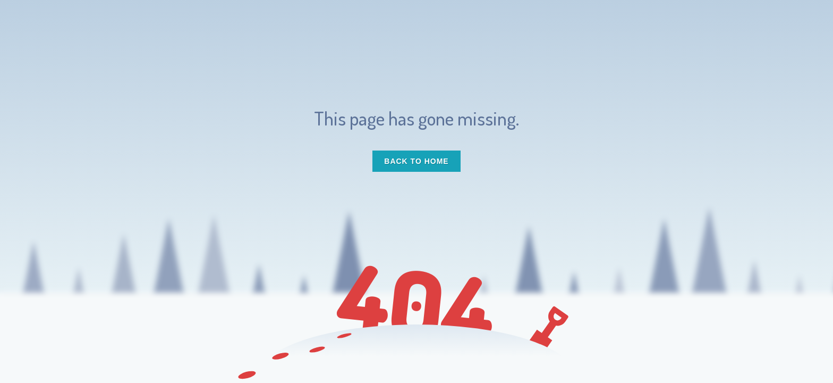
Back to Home (416, 161)
